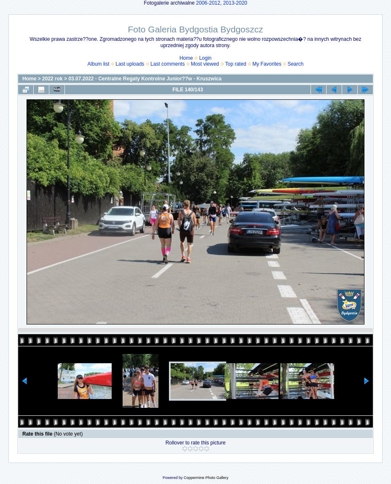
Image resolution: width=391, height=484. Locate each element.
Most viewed (205, 64)
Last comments (167, 64)
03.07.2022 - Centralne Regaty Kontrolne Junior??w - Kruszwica (144, 79)
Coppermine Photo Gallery (206, 478)
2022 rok (52, 79)
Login (205, 58)
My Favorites (266, 64)
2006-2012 (208, 3)
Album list (99, 64)
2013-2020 (235, 3)
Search (295, 64)
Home (186, 58)
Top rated (235, 64)
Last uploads (129, 64)
